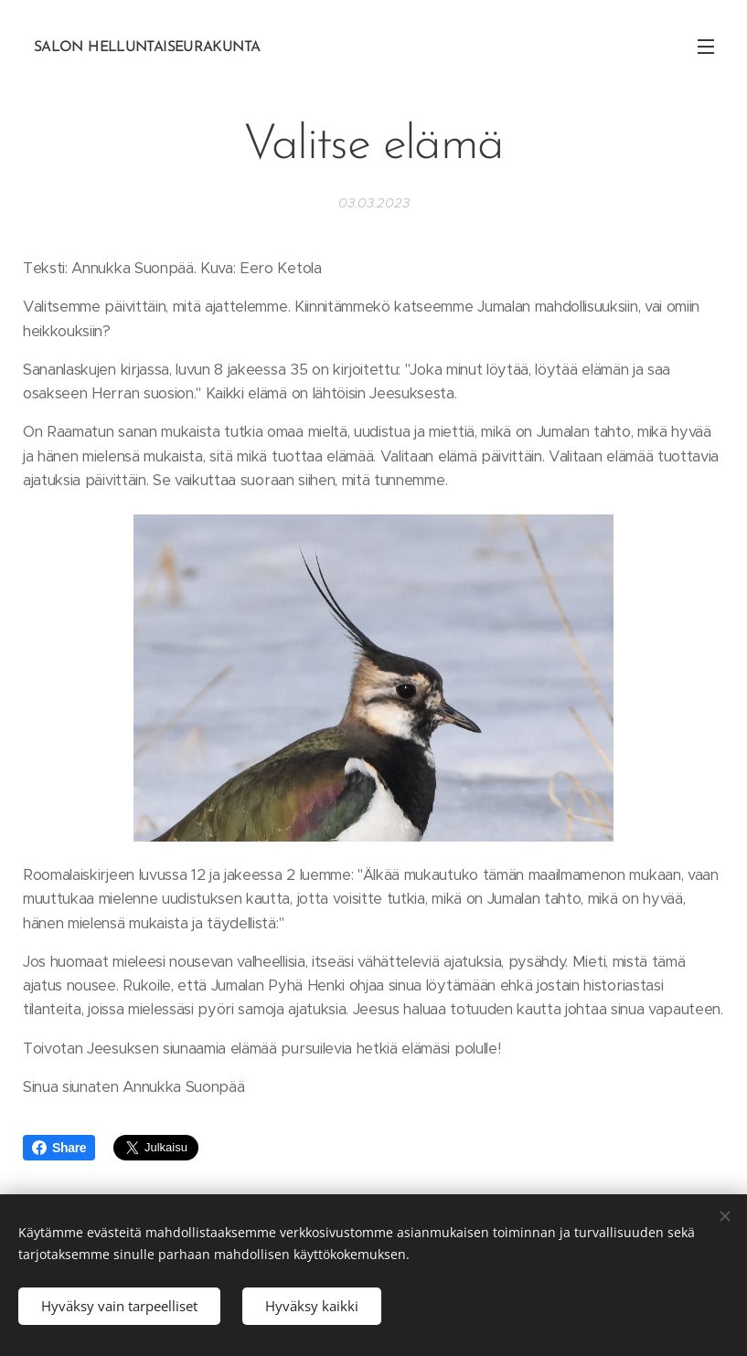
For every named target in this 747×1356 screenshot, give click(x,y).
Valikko (706, 47)
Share (59, 1147)
